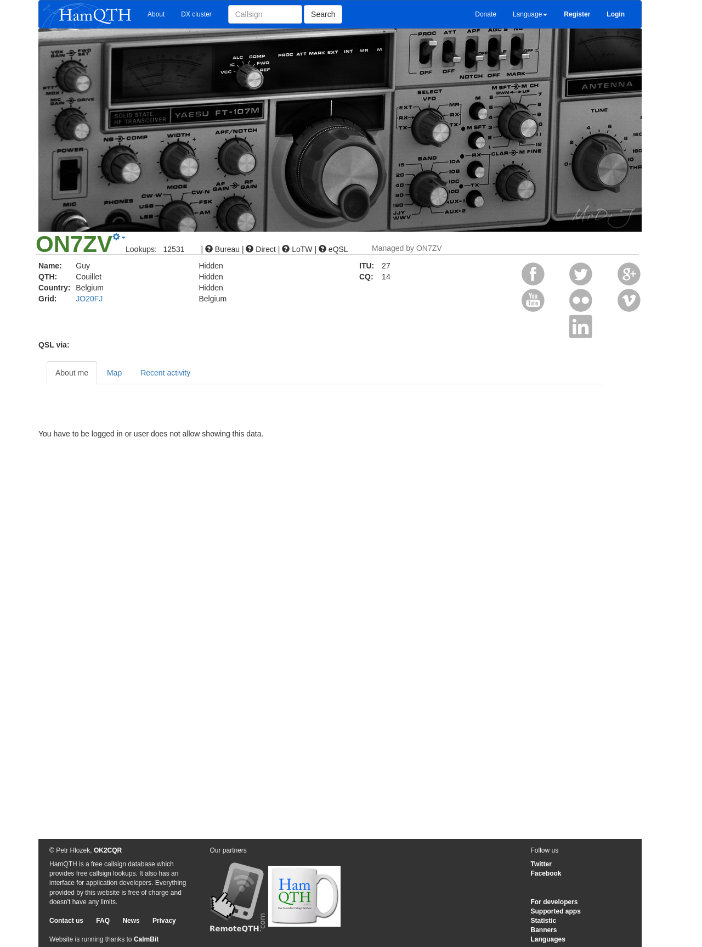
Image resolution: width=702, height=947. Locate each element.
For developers (554, 902)
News (130, 920)
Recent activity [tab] (165, 372)
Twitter (541, 864)
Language (530, 14)
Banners (544, 930)
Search (323, 14)
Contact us (66, 920)
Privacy (164, 920)
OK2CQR (108, 850)
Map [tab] (114, 372)
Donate (485, 14)
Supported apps (556, 911)
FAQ (103, 920)
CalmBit (146, 939)
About (156, 14)
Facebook (546, 873)
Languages (548, 939)
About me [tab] (71, 372)
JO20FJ (89, 298)
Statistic (544, 920)
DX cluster (196, 14)
